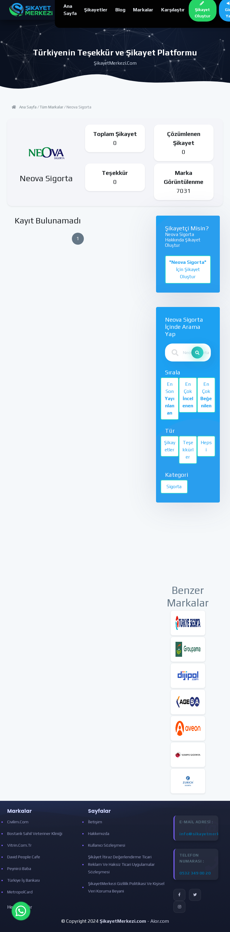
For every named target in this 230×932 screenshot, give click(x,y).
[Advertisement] (188, 547)
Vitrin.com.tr (19, 845)
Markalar (143, 10)
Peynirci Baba (19, 868)
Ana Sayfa (28, 107)
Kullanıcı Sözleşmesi (106, 845)
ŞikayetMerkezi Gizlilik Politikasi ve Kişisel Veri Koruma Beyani (126, 887)
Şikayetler (96, 10)
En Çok (187, 394)
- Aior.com (134, 921)
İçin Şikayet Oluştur (187, 269)
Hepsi (206, 446)
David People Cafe (23, 856)
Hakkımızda (98, 833)
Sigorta (174, 486)
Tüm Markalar (51, 107)
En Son (169, 398)
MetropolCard (20, 891)
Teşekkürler (187, 450)
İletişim (95, 821)
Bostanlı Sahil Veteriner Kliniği (34, 833)
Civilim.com (17, 821)
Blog (120, 10)
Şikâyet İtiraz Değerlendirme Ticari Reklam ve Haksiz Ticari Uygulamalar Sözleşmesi (121, 864)
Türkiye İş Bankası (23, 880)
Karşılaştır (173, 10)
